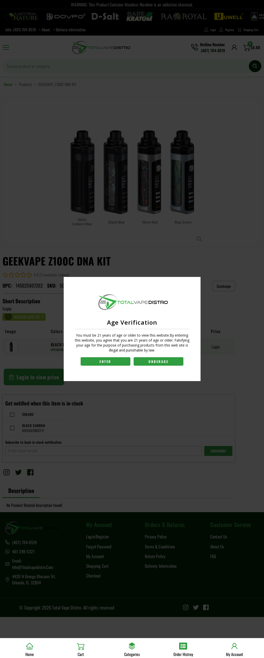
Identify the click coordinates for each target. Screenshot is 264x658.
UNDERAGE (159, 361)
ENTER (105, 361)
